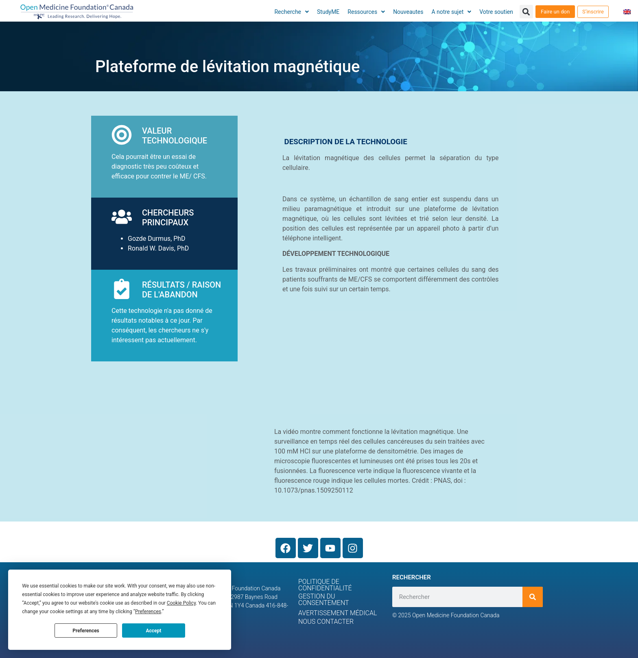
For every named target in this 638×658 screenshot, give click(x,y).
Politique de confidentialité (325, 585)
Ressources (366, 12)
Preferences (85, 631)
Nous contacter (326, 621)
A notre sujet (452, 12)
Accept (153, 631)
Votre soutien (496, 12)
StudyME (328, 12)
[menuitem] (627, 11)
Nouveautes (408, 12)
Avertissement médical (337, 613)
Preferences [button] (148, 611)
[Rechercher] (532, 597)
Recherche (291, 12)
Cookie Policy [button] (181, 603)
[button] (526, 11)
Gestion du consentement (323, 599)
